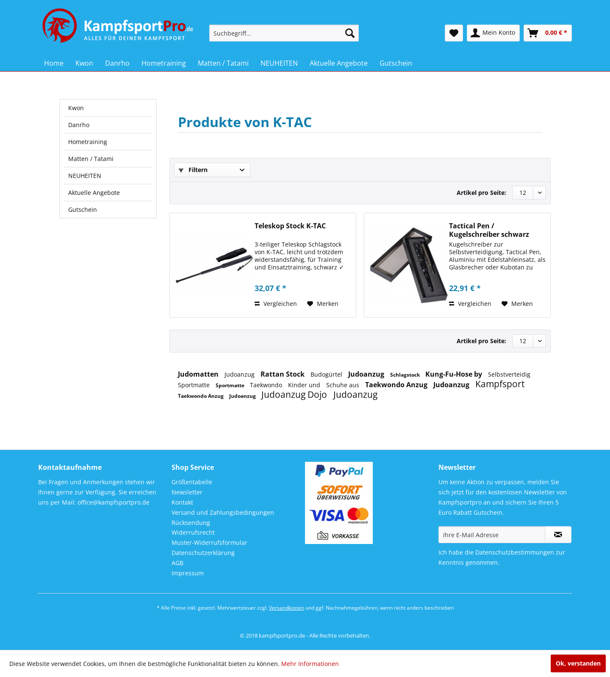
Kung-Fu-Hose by (454, 374)
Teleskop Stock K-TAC (290, 226)
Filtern (193, 170)
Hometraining (87, 142)
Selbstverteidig (509, 374)
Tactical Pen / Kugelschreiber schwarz (489, 230)
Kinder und (305, 385)
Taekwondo (267, 385)
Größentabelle (192, 482)
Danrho (78, 125)
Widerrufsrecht (193, 532)
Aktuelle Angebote (94, 193)
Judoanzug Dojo (295, 394)
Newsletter (187, 492)
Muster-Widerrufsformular (209, 542)
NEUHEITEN (84, 176)
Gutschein (82, 209)
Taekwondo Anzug (397, 384)
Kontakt (182, 502)
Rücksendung (191, 523)
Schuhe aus (343, 385)
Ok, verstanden (578, 663)
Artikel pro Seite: (481, 193)
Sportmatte (194, 385)
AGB (177, 563)
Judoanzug (240, 374)
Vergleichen (276, 304)
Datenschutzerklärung (203, 553)
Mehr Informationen (310, 664)
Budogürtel (327, 374)
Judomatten (199, 374)
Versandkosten (286, 607)
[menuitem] (284, 33)
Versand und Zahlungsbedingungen (223, 512)
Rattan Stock (283, 374)
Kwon (76, 108)
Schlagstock (405, 374)
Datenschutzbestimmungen (514, 552)
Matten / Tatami (91, 159)
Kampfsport (499, 384)
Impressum (188, 573)
